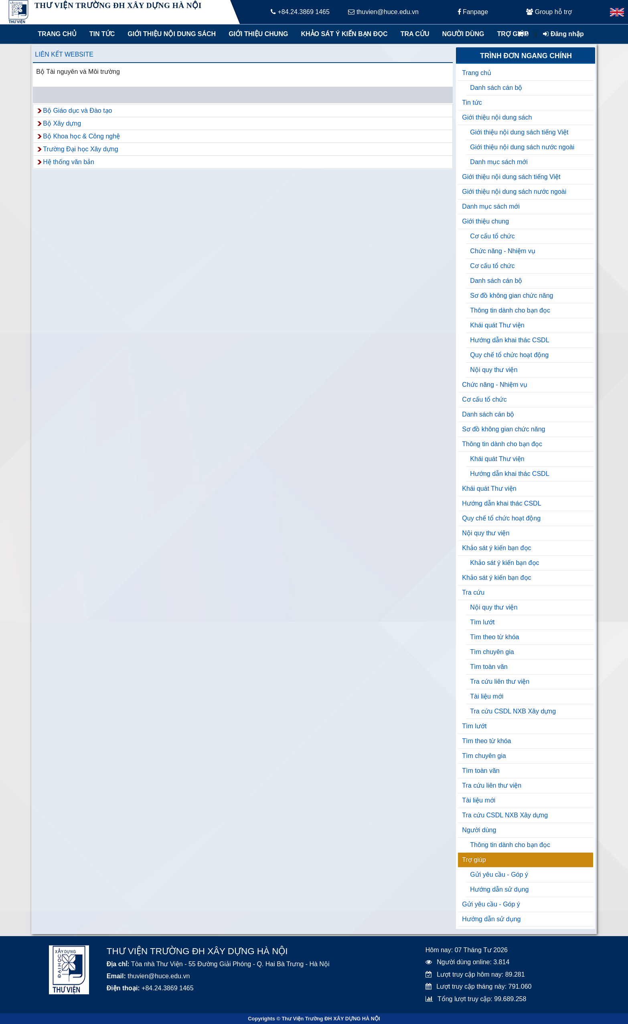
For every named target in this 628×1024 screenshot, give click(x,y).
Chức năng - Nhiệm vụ (502, 251)
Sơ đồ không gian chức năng (511, 295)
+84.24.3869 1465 (300, 11)
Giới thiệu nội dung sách (170, 33)
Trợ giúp (512, 33)
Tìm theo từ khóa (494, 637)
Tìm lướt (482, 622)
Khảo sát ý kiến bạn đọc (342, 33)
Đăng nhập (563, 33)
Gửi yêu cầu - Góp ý (499, 874)
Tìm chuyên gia (492, 651)
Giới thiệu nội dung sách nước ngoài (522, 147)
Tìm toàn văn (488, 666)
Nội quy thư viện (493, 369)
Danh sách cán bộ (496, 87)
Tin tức (102, 33)
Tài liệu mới (486, 696)
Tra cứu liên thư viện (499, 681)
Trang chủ (57, 33)
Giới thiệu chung (258, 33)
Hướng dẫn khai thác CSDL (509, 340)
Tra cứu (415, 33)
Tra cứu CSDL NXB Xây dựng (513, 711)
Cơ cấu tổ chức (492, 236)
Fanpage (473, 11)
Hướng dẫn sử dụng (499, 889)
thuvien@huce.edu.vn (383, 11)
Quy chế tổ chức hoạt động (509, 354)
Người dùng (463, 33)
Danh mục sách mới (499, 161)
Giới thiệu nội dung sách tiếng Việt (519, 132)
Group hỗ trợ (548, 11)
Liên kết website (64, 54)
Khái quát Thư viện (497, 325)
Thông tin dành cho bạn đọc (510, 310)
